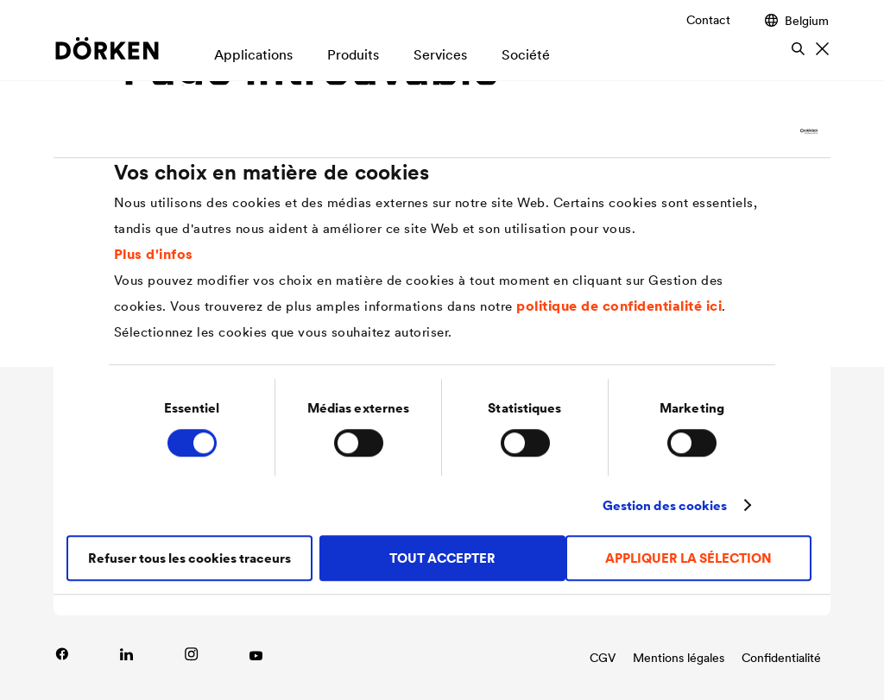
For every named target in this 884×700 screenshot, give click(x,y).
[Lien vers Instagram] (191, 653)
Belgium (797, 20)
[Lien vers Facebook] (61, 653)
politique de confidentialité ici (619, 305)
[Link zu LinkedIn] (126, 653)
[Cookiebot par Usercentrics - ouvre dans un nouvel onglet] (742, 131)
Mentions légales (678, 657)
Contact (708, 20)
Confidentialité (781, 657)
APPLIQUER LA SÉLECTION (688, 558)
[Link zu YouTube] (255, 653)
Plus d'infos (153, 253)
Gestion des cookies (665, 505)
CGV (603, 657)
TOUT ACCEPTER (442, 558)
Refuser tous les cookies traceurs (189, 558)
